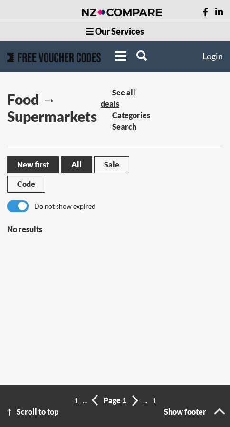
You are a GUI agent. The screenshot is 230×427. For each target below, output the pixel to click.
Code (26, 183)
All (76, 164)
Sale (111, 164)
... (85, 400)
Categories (131, 115)
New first (33, 164)
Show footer (185, 411)
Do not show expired (65, 206)
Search (124, 126)
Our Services (115, 31)
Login (212, 56)
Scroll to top (37, 411)
